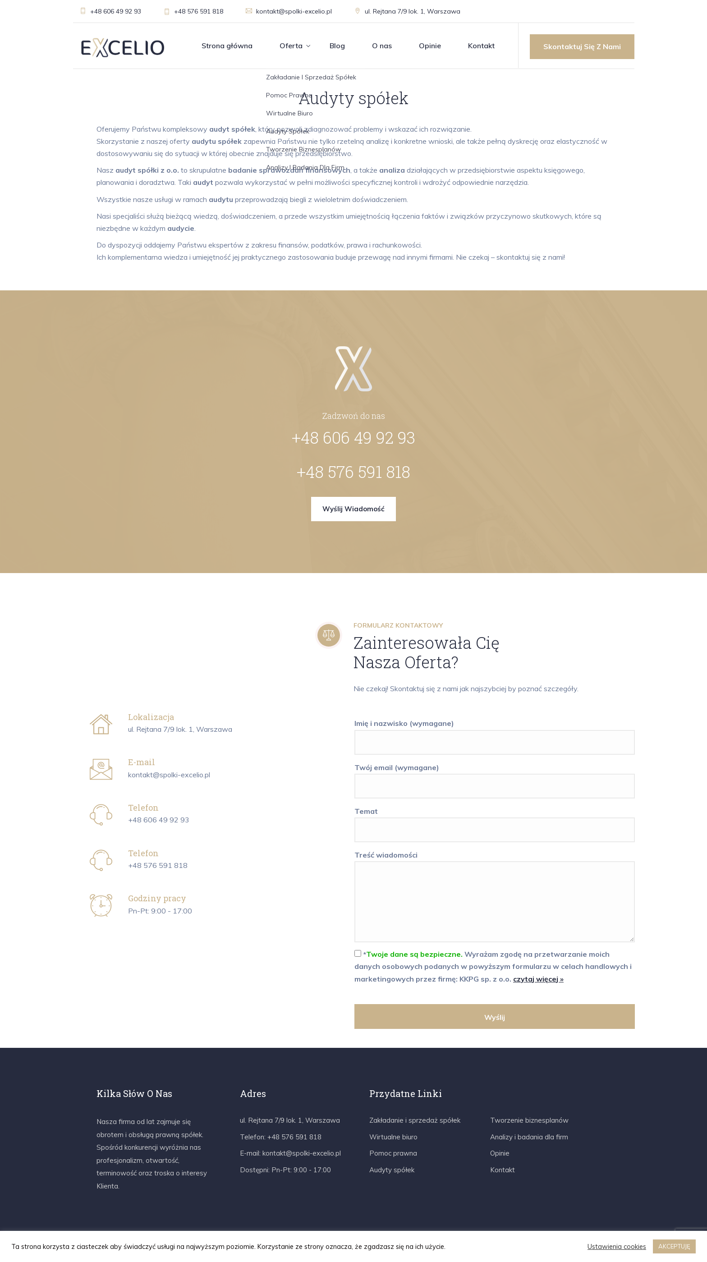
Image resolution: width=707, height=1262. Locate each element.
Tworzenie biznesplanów (529, 1120)
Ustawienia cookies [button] (617, 1247)
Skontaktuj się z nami (582, 46)
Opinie (430, 45)
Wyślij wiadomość (353, 509)
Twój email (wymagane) (494, 777)
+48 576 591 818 (193, 11)
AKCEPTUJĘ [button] (674, 1246)
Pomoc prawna (393, 1153)
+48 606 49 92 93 (110, 11)
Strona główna (227, 45)
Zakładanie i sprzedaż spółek (414, 1120)
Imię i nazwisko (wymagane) (494, 733)
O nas (382, 45)
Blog (337, 45)
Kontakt (481, 45)
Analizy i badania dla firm (529, 1137)
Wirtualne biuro (393, 1137)
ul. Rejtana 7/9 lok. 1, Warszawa (407, 11)
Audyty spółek (391, 1170)
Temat (494, 821)
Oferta (291, 45)
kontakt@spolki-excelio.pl (289, 11)
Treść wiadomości (494, 897)
